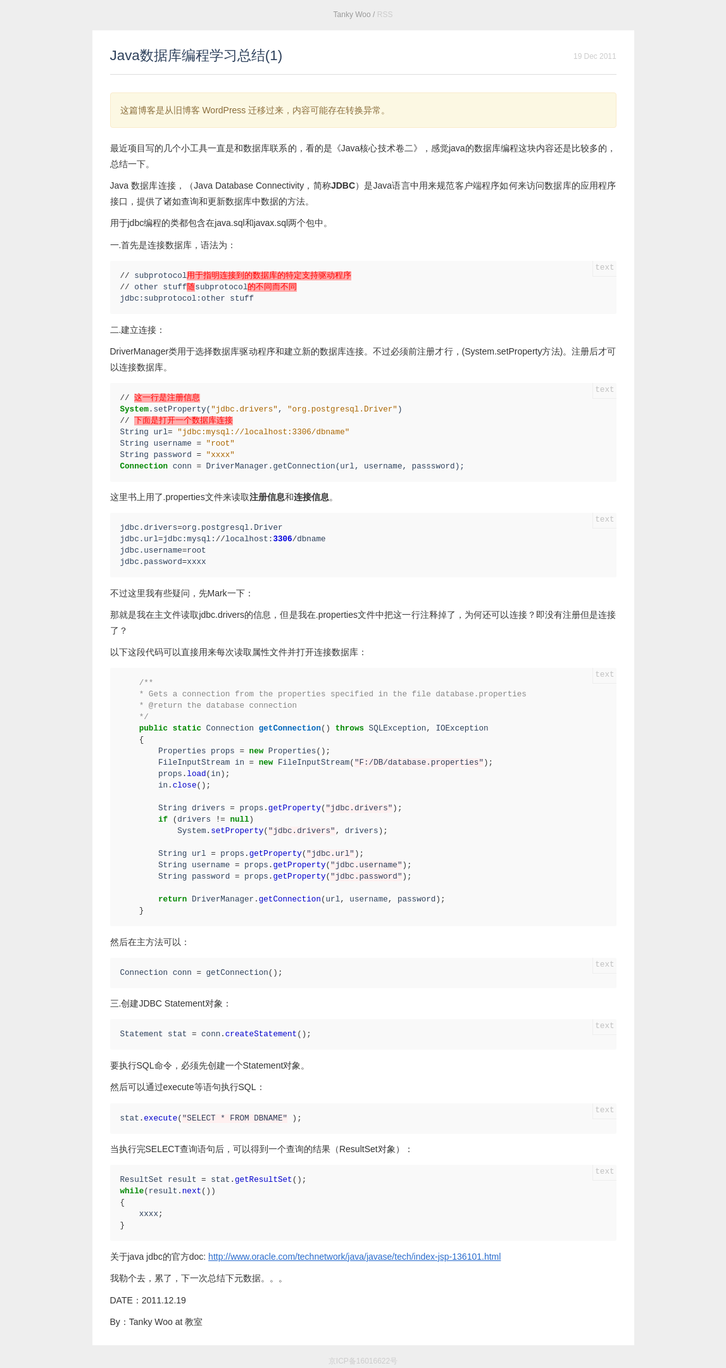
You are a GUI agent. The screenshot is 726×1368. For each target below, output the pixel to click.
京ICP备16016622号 (363, 1361)
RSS (385, 14)
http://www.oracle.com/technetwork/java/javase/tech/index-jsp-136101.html (354, 1257)
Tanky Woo (352, 14)
